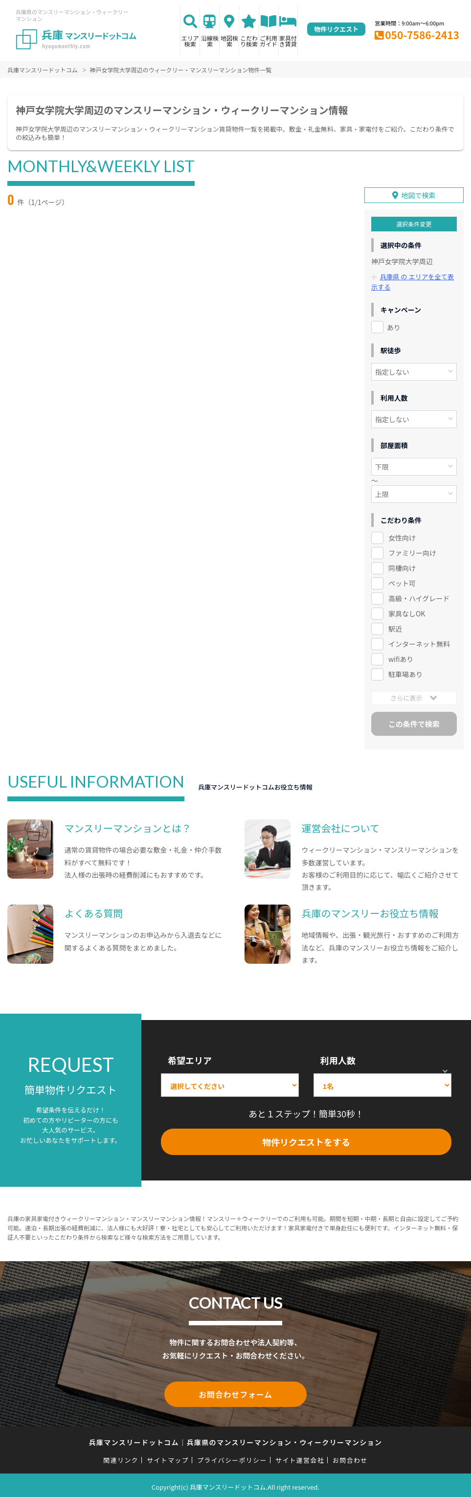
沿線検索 (210, 41)
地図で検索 (418, 194)
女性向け (402, 536)
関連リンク (120, 1456)
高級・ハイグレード (418, 597)
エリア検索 (190, 41)
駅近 (395, 627)
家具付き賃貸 (288, 41)
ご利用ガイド (268, 41)
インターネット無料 (419, 642)
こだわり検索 (249, 41)
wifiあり (400, 657)
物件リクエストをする (306, 1140)
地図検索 (229, 41)
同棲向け (402, 566)
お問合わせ (350, 1456)
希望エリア (190, 1058)
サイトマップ (168, 1456)
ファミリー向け (412, 551)
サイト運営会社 (299, 1456)
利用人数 (338, 1058)
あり (394, 325)
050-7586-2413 (422, 34)
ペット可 (402, 582)
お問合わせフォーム (235, 1391)
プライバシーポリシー (232, 1456)
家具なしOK (406, 611)
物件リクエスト (336, 29)
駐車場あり (405, 672)
